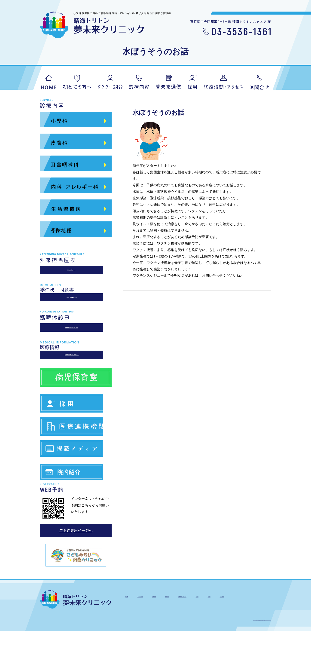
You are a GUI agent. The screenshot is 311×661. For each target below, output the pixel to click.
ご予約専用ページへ (75, 560)
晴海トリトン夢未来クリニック (92, 25)
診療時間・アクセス (237, 625)
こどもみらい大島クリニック (76, 584)
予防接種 (76, 230)
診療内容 (139, 82)
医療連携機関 (76, 451)
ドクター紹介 (110, 82)
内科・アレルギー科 (76, 186)
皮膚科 (76, 143)
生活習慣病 (76, 208)
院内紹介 (76, 503)
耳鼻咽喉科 (76, 165)
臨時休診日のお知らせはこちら (76, 340)
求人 (76, 426)
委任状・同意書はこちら (76, 305)
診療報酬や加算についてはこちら (76, 373)
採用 (192, 82)
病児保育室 (76, 398)
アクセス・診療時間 (223, 82)
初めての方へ (77, 82)
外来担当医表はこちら (75, 273)
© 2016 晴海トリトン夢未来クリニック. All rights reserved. (237, 648)
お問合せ (259, 82)
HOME (48, 82)
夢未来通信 (168, 82)
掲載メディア (76, 477)
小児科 (76, 121)
